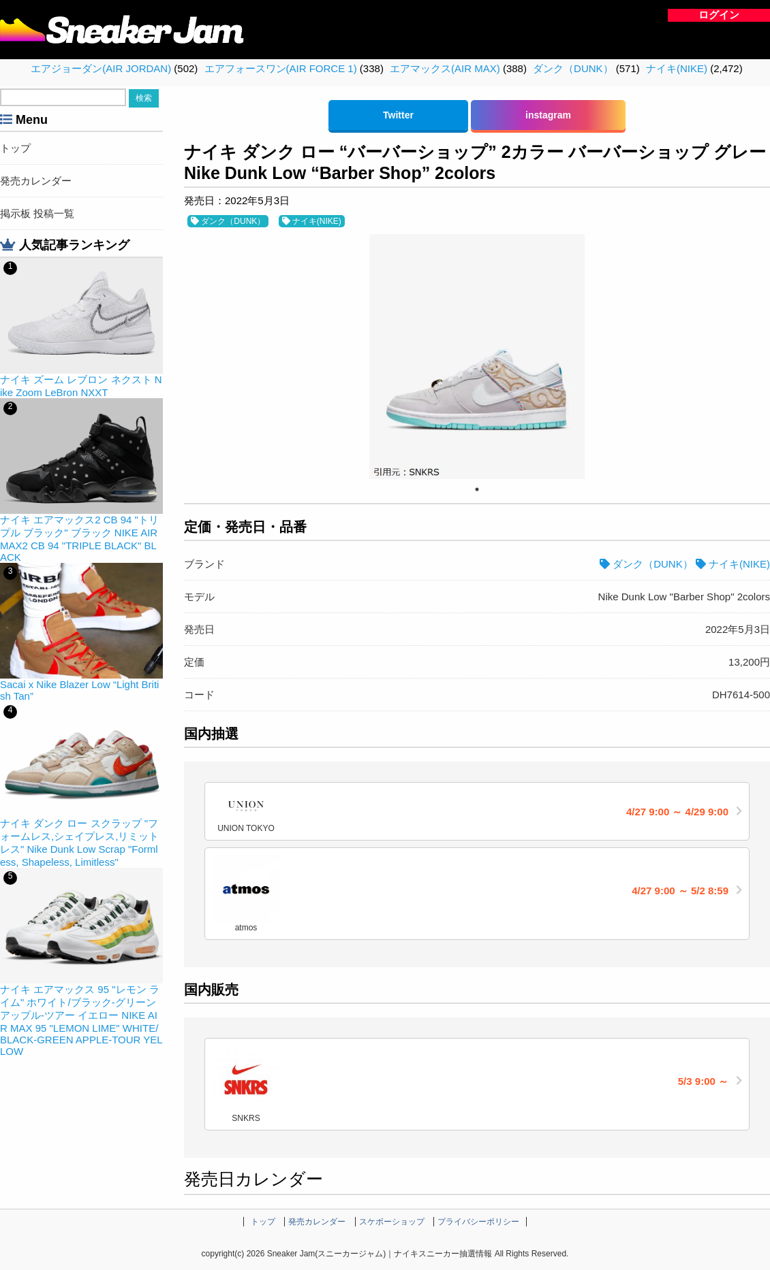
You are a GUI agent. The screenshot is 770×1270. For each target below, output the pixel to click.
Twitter (398, 115)
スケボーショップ (392, 1221)
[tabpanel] (477, 356)
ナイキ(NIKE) (676, 68)
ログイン (718, 14)
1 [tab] (477, 489)
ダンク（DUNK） (573, 68)
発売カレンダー (36, 180)
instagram (548, 115)
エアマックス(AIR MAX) (445, 68)
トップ (15, 148)
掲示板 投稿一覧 (37, 213)
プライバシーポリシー (478, 1221)
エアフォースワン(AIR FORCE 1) (280, 68)
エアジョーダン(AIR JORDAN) (101, 68)
